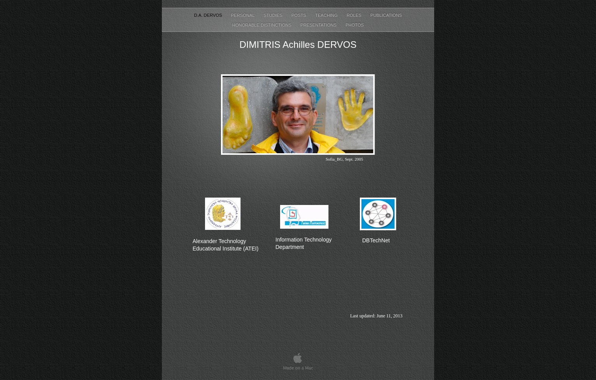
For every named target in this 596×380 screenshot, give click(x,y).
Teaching (327, 15)
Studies (273, 15)
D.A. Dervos (208, 15)
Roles (355, 15)
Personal (243, 15)
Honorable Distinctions (262, 25)
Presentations (319, 25)
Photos (354, 25)
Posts (299, 15)
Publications (386, 15)
